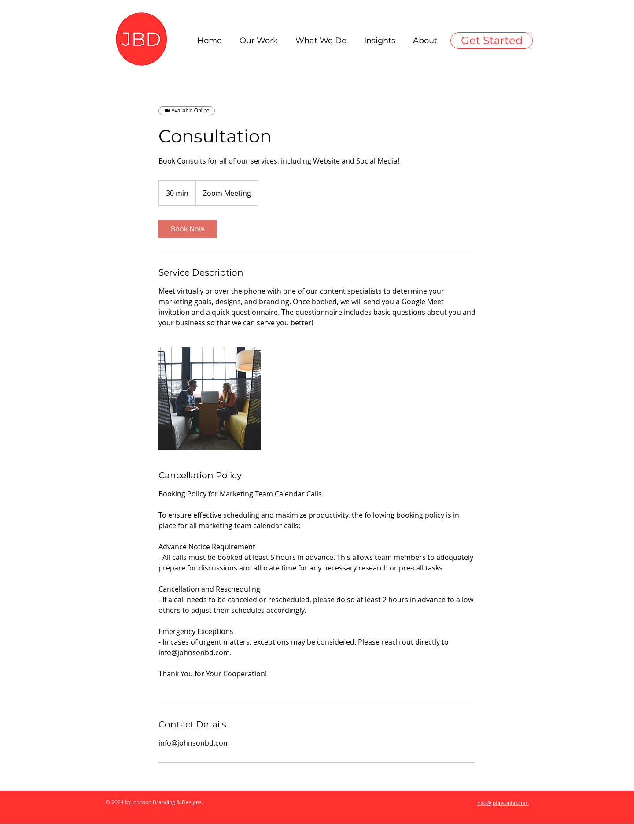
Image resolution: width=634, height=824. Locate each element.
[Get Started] (491, 40)
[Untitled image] (209, 398)
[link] (187, 229)
